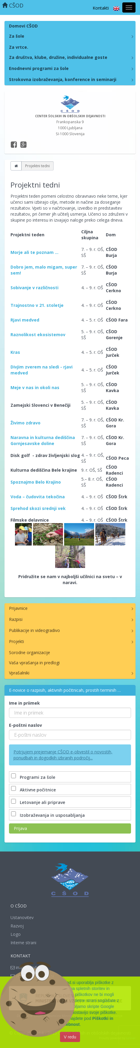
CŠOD (12, 5)
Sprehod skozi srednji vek (38, 508)
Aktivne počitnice (34, 790)
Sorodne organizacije (29, 652)
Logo (15, 934)
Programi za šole (33, 777)
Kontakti (101, 8)
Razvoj (17, 926)
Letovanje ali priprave (38, 802)
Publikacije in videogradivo (34, 630)
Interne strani (23, 942)
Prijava (20, 828)
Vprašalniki (19, 673)
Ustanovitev (22, 917)
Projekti (16, 641)
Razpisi (15, 619)
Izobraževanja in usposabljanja (48, 815)
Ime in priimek (24, 703)
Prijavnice (18, 608)
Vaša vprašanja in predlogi (34, 662)
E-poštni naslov (25, 725)
